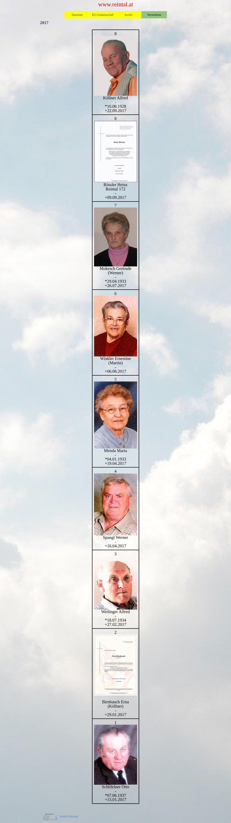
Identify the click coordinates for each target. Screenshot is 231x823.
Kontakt (63, 816)
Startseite (77, 14)
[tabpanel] (115, 417)
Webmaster (73, 816)
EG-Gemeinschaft (103, 14)
